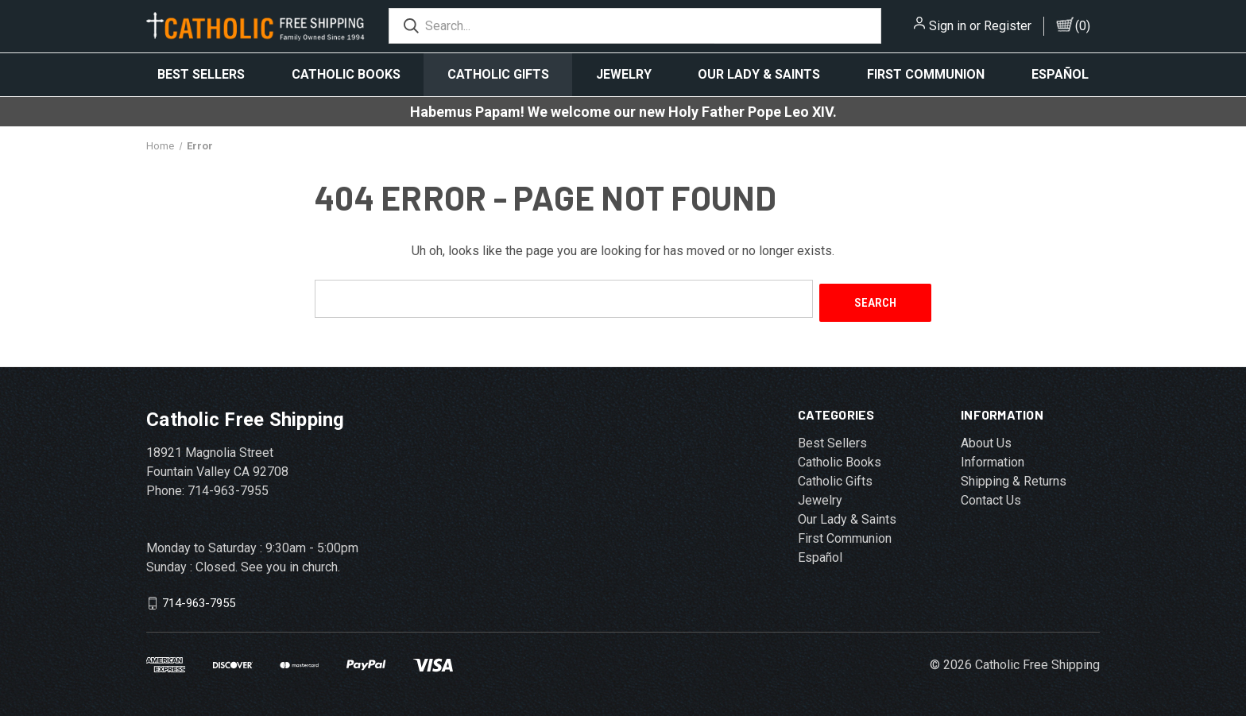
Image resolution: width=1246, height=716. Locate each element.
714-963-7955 (198, 599)
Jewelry (624, 74)
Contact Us (991, 496)
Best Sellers (201, 74)
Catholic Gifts (498, 74)
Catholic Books (346, 74)
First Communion (926, 74)
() (1082, 25)
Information (992, 458)
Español (1060, 74)
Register (1007, 25)
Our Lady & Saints (759, 74)
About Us (986, 439)
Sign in (947, 25)
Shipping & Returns (1013, 477)
